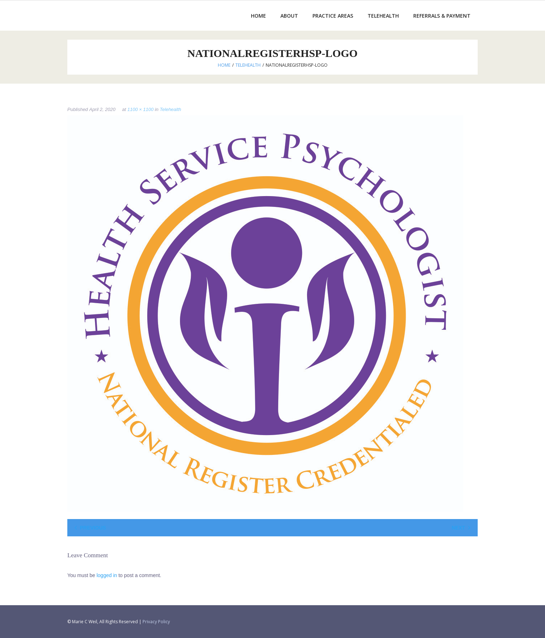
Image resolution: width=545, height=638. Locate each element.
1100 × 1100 (140, 109)
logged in (106, 575)
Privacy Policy (156, 622)
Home (224, 65)
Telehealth (248, 65)
